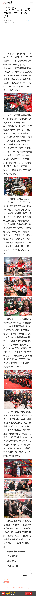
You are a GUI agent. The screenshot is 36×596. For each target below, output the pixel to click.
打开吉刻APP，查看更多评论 (18, 587)
